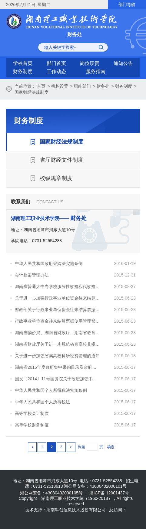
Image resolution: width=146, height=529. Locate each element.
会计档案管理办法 (32, 275)
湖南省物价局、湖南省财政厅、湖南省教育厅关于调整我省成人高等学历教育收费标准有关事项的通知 (57, 332)
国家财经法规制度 (31, 92)
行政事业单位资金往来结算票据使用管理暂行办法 (57, 321)
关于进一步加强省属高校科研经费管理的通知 (57, 355)
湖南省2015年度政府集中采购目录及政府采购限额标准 (57, 367)
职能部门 (82, 86)
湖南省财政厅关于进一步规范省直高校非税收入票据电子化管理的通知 (57, 344)
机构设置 (59, 86)
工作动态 (56, 71)
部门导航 (126, 4)
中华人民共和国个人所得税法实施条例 (51, 390)
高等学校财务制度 (32, 424)
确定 (110, 447)
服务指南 (95, 71)
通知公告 (123, 63)
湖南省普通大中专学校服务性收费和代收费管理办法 (57, 286)
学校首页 (22, 63)
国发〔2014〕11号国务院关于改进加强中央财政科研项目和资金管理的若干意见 (57, 378)
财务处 (103, 86)
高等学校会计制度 (32, 413)
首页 (41, 86)
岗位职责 (89, 63)
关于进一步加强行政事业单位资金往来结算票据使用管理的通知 (57, 298)
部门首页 (56, 63)
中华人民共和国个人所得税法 (42, 401)
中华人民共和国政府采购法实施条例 (49, 263)
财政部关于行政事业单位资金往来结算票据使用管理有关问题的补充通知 (57, 309)
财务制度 (22, 71)
